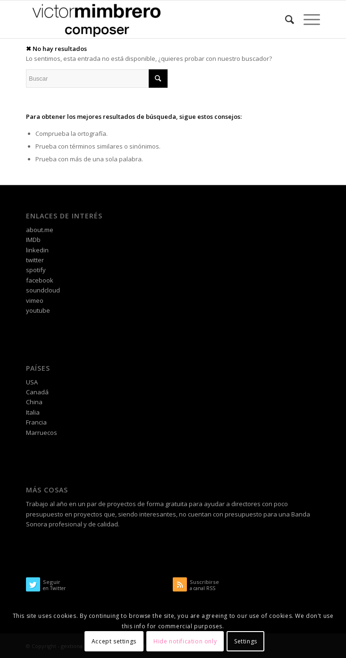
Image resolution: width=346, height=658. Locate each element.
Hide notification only (185, 641)
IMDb (33, 239)
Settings (245, 641)
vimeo (34, 300)
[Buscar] (285, 19)
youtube (38, 310)
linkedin (37, 250)
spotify (36, 270)
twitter (35, 260)
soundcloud (43, 290)
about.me (39, 229)
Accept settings (114, 641)
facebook (39, 280)
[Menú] (307, 19)
